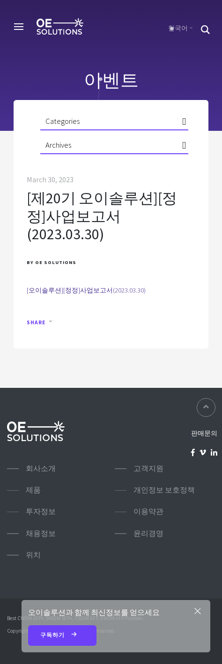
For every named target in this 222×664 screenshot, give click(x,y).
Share (36, 322)
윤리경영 (148, 533)
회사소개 (41, 468)
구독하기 (62, 635)
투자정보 (41, 511)
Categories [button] (62, 121)
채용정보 (41, 533)
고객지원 (148, 468)
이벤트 (111, 80)
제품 (33, 490)
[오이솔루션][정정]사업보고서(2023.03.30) (86, 290)
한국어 (178, 28)
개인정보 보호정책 (164, 490)
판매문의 (204, 433)
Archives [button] (58, 145)
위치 (33, 554)
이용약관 (148, 511)
